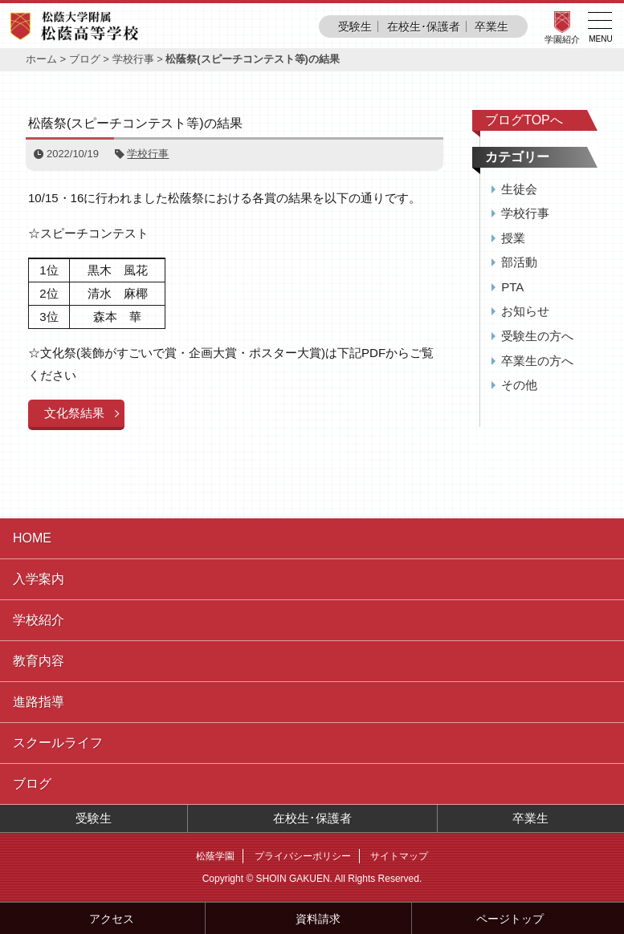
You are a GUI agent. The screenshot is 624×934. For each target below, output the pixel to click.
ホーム (41, 59)
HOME (32, 538)
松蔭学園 (215, 856)
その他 (519, 385)
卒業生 (491, 26)
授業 (513, 238)
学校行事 (133, 59)
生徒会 (519, 189)
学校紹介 (38, 620)
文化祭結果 (74, 413)
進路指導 (38, 702)
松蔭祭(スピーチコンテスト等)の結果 (135, 123)
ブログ (84, 59)
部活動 (519, 262)
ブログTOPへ (524, 120)
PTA (512, 287)
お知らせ (525, 311)
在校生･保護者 (423, 26)
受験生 (355, 26)
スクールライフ (58, 742)
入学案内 (38, 579)
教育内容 (38, 661)
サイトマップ (399, 856)
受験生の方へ (537, 336)
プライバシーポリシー (303, 856)
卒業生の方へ (537, 361)
